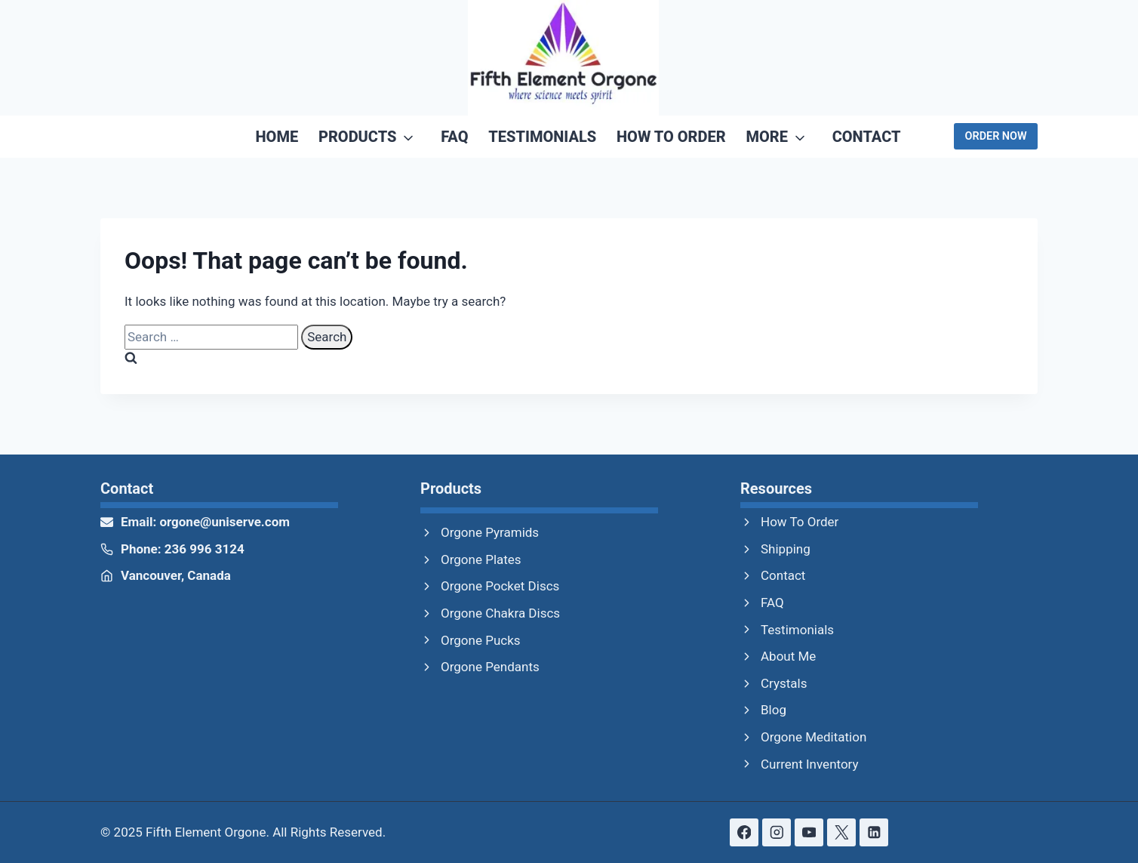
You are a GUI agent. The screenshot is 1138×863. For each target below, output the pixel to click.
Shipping (785, 548)
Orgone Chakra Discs (500, 613)
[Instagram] (776, 832)
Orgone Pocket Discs (500, 585)
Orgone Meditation (813, 736)
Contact (866, 137)
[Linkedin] (873, 832)
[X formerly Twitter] (841, 832)
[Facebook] (744, 832)
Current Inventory (810, 764)
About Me (788, 656)
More (766, 137)
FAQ (454, 137)
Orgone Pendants (490, 666)
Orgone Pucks (481, 640)
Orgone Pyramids (490, 532)
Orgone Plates (481, 559)
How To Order (671, 137)
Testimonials (542, 137)
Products (357, 137)
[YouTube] (809, 832)
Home (277, 137)
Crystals (784, 683)
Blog (773, 709)
